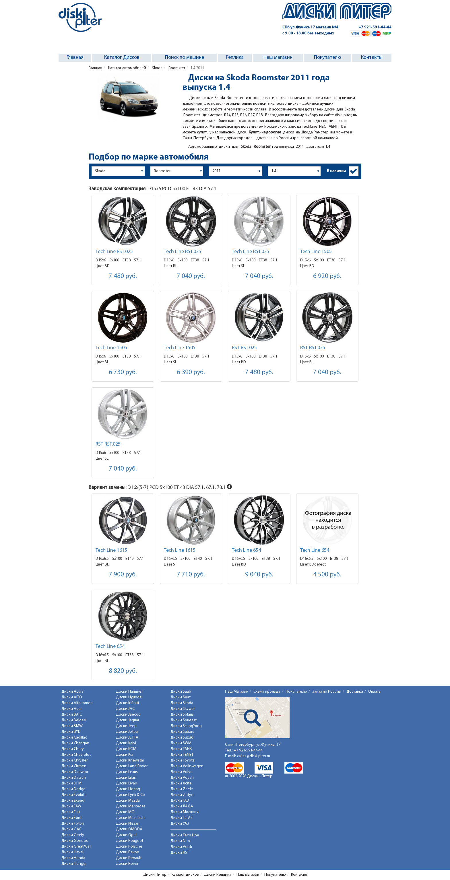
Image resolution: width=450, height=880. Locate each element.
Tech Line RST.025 (114, 252)
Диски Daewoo (74, 772)
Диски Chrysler (74, 760)
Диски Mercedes (131, 806)
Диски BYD (71, 732)
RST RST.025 (244, 348)
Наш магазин (277, 57)
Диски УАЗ (179, 823)
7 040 (191, 276)
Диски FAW (71, 806)
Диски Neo (180, 841)
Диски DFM (71, 783)
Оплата (374, 691)
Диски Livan (126, 783)
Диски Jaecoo (128, 714)
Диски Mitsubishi (131, 818)
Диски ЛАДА (181, 806)
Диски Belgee (73, 720)
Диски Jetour (127, 732)
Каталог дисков (185, 875)
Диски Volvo (181, 772)
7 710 (191, 575)
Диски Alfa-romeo (77, 703)
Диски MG (125, 812)
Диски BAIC (71, 714)
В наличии (336, 171)
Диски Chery (72, 749)
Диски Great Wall (76, 846)
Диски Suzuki (181, 737)
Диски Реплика (217, 875)
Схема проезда (266, 691)
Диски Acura (72, 691)
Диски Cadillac (74, 737)
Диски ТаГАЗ (181, 818)
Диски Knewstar (130, 760)
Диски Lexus (127, 772)
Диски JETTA (127, 737)
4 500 (327, 575)
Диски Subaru (182, 732)
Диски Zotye (181, 795)
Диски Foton (72, 823)
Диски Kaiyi (126, 743)
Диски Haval (72, 852)
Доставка (354, 691)
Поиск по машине (184, 57)
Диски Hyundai (129, 697)
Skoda (156, 68)
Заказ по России (326, 691)
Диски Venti (181, 847)
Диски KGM (126, 749)
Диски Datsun (73, 778)
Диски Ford (71, 818)
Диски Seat (180, 697)
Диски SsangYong (186, 726)
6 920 (327, 276)
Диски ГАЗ (179, 801)
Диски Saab (180, 691)
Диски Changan (75, 743)
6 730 (123, 372)
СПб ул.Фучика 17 (310, 27)
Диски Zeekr (181, 789)
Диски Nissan (127, 823)
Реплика (235, 57)
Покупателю (327, 57)
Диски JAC (125, 709)
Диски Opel (126, 835)
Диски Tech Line (184, 835)
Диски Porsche (129, 846)
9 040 (259, 575)
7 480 (123, 276)
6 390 (191, 372)
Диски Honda (73, 858)
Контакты (372, 57)
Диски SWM (180, 743)
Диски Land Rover (132, 766)
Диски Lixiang (128, 789)
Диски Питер (154, 875)
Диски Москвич (184, 812)
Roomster (176, 68)
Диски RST (179, 852)
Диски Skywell (182, 709)
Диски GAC (71, 829)
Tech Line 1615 (111, 550)
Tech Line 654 (246, 550)
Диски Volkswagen (186, 766)
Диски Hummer (129, 691)
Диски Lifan (126, 778)
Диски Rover (127, 864)
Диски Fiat (70, 812)
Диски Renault (128, 858)
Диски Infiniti (127, 703)
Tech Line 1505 (316, 252)
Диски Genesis (74, 841)
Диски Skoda (181, 703)
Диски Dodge (73, 789)
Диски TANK (181, 749)
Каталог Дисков (121, 57)
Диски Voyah (182, 778)
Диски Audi (71, 709)
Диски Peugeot (129, 841)
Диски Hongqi (73, 864)
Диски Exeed (72, 801)
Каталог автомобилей (126, 68)
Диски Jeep (126, 726)
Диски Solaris (182, 714)
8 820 (123, 671)
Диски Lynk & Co (130, 795)
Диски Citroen (73, 766)
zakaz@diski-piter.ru (253, 756)
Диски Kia (124, 755)
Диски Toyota (182, 760)
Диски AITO (71, 697)
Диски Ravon (127, 852)
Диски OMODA (129, 829)
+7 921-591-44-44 (375, 27)
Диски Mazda (128, 801)
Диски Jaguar (127, 720)
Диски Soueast (183, 720)
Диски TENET (181, 755)
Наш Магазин (236, 691)
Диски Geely (72, 835)
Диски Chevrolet (76, 755)
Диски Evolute (74, 795)
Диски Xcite (181, 783)
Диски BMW (72, 726)
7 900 (123, 575)
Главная (75, 57)
